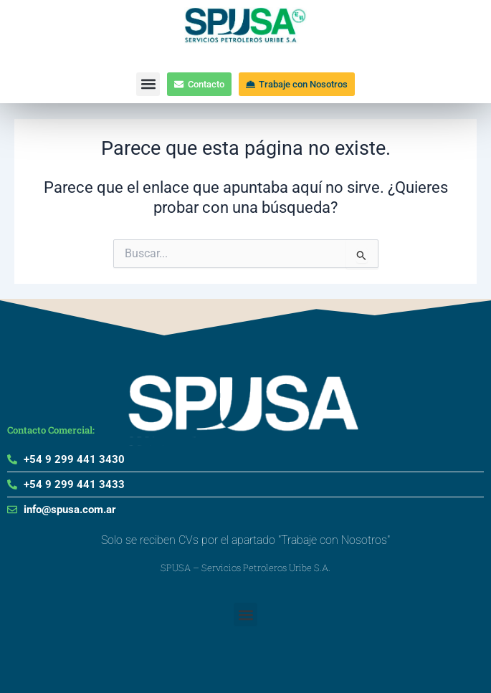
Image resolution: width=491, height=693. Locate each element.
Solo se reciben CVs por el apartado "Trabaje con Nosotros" (245, 540)
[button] (148, 84)
